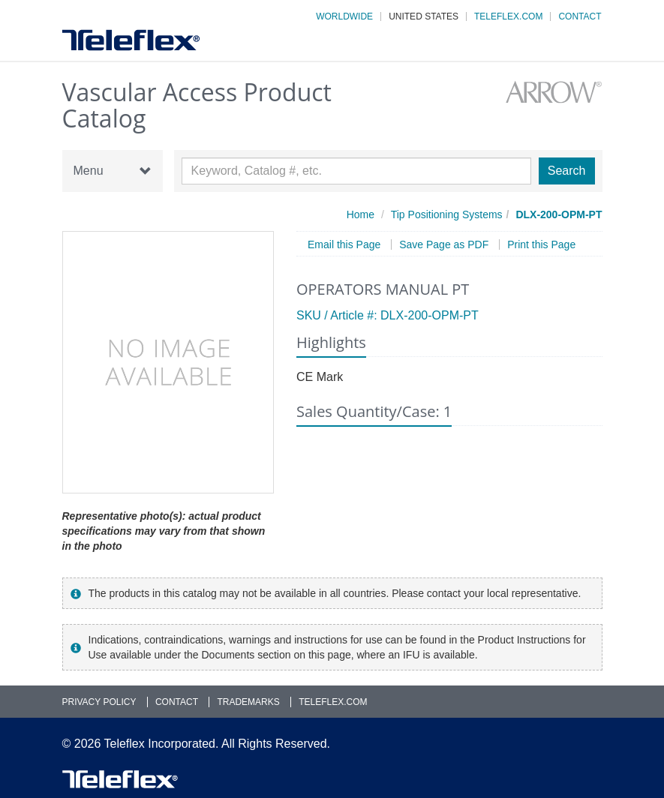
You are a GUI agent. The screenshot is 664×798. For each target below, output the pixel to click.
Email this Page (344, 244)
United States (423, 16)
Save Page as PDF (443, 244)
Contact (579, 16)
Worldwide (344, 16)
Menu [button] (113, 171)
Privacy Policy (99, 702)
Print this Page (541, 244)
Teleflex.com (508, 16)
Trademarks (248, 702)
